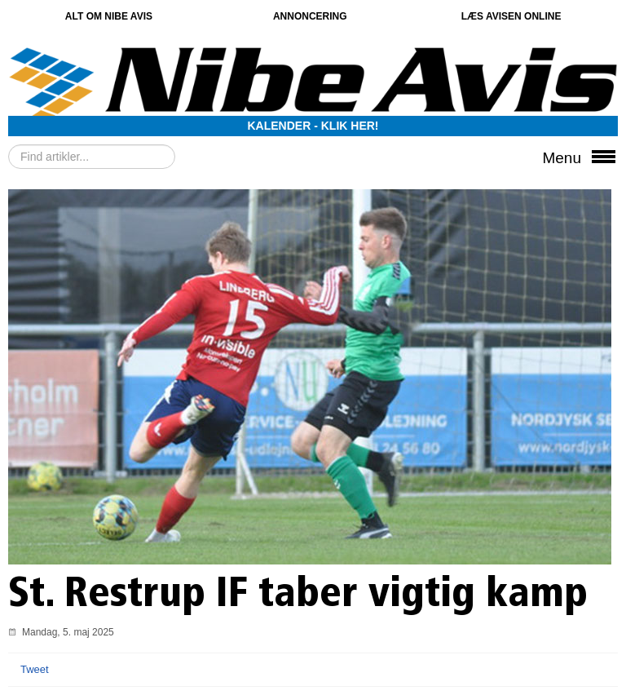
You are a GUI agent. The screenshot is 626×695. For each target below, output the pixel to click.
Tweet (34, 669)
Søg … (8, 144)
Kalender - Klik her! (313, 125)
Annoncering (310, 16)
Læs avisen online (511, 16)
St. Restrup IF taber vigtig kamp (308, 596)
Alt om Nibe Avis (108, 16)
